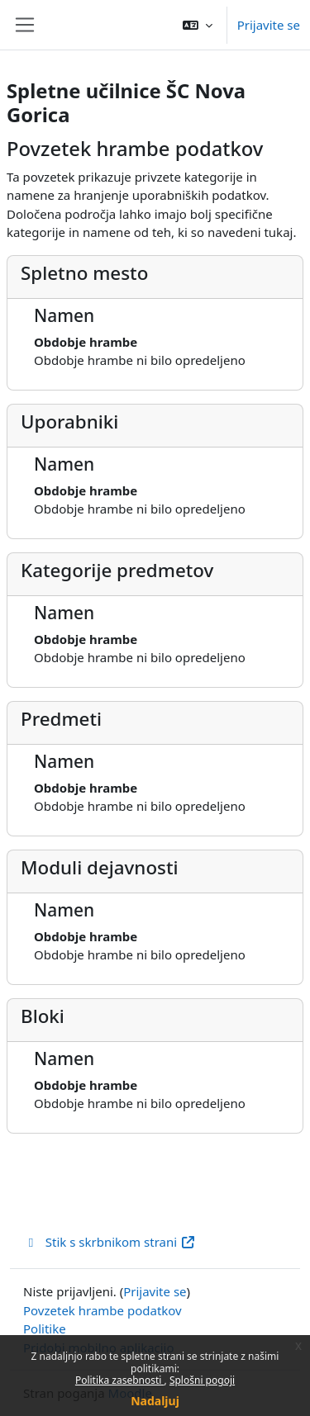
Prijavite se (268, 25)
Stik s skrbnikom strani (109, 1242)
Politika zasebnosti (120, 1380)
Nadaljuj (155, 1401)
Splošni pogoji (202, 1380)
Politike (44, 1328)
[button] (197, 25)
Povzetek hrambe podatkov (102, 1310)
